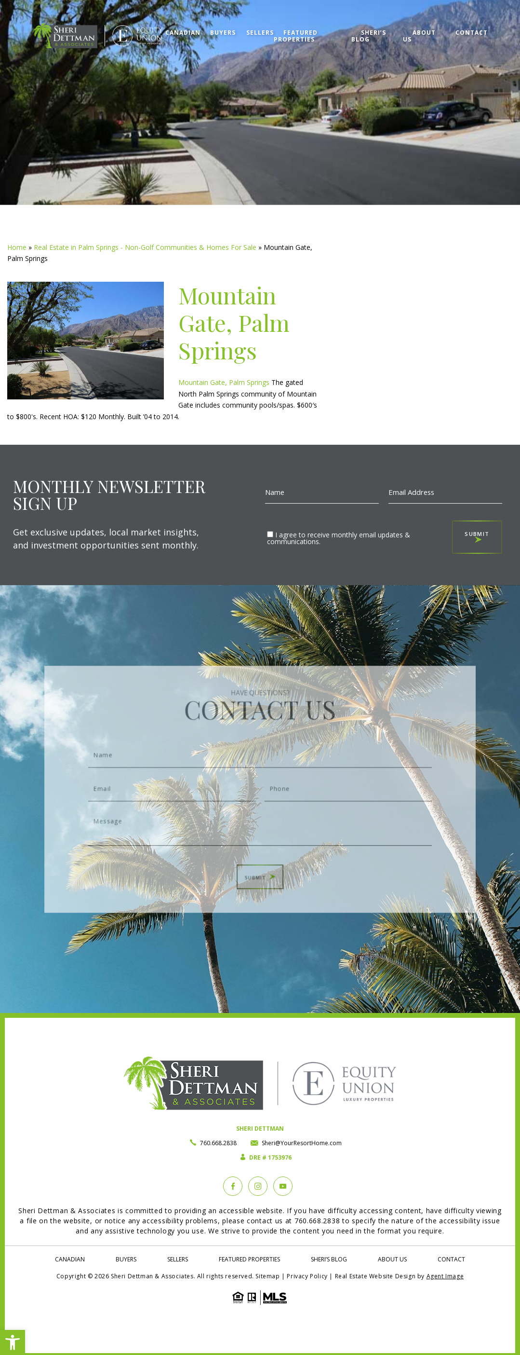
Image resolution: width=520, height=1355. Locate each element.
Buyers (201, 26)
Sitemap (267, 1276)
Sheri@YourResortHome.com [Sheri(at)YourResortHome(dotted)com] (302, 1143)
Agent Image (445, 1276)
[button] (12, 1342)
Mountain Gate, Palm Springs (223, 382)
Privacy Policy (307, 1276)
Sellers (241, 26)
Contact (469, 26)
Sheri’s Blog (374, 26)
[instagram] (257, 1186)
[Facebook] (232, 1186)
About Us (423, 26)
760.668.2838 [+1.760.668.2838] (218, 1143)
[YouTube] (283, 1186)
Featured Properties (280, 29)
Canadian (159, 26)
